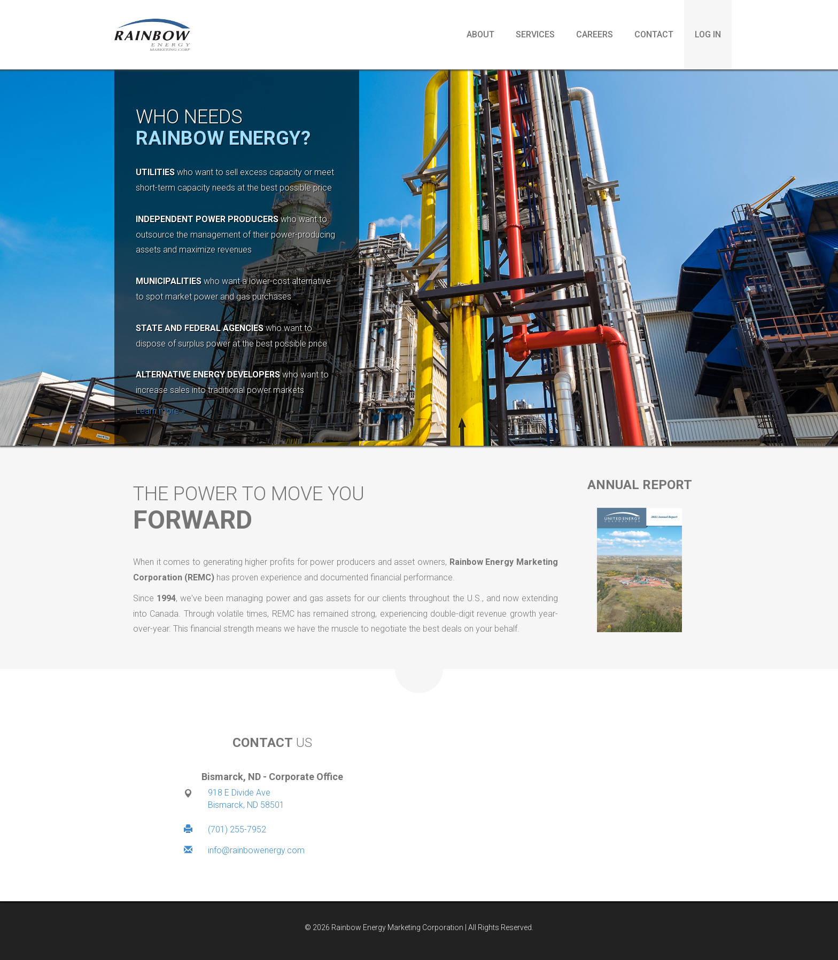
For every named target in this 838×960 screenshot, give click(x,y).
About (480, 34)
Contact (653, 34)
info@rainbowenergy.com (256, 850)
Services (535, 34)
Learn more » (160, 411)
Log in (708, 34)
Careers (594, 34)
